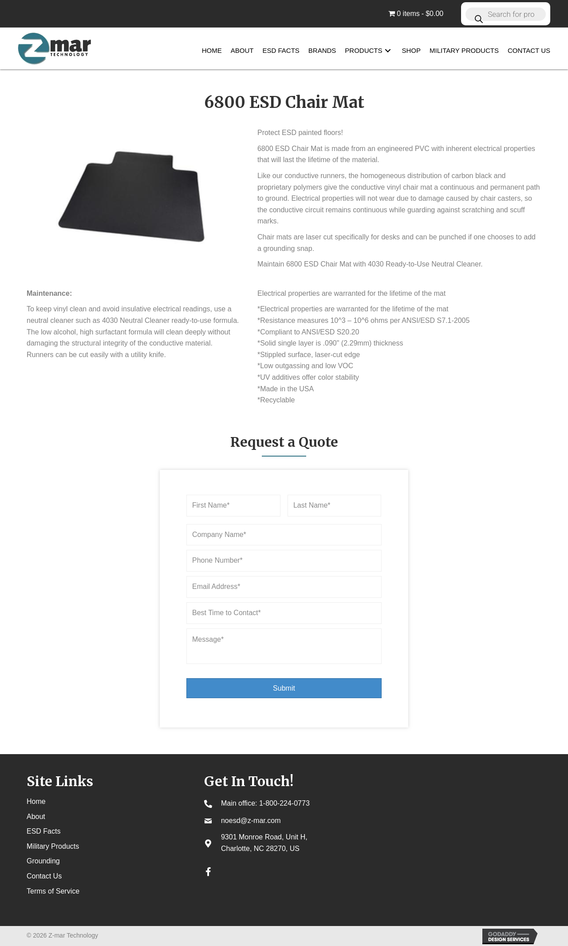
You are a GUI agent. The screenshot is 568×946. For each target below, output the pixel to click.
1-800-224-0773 (284, 803)
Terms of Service (53, 891)
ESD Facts (43, 831)
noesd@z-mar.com (251, 820)
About (36, 816)
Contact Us (44, 876)
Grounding (43, 861)
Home (36, 801)
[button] (388, 51)
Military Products (53, 846)
